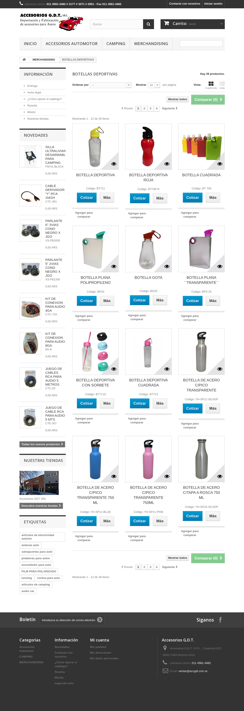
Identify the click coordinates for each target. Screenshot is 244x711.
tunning (27, 578)
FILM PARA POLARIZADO (39, 571)
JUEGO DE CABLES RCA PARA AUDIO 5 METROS (53, 376)
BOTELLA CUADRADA (201, 175)
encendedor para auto (36, 564)
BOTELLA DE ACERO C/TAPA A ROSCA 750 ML (201, 493)
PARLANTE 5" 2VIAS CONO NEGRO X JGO (53, 267)
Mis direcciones (100, 652)
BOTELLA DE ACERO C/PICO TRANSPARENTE (201, 385)
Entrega (32, 85)
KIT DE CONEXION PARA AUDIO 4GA (55, 304)
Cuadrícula (211, 85)
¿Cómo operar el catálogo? (44, 99)
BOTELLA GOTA (148, 278)
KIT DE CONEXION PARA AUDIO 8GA (55, 339)
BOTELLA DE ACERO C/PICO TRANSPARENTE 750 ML (95, 495)
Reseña (32, 105)
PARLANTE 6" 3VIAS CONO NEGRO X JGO (53, 228)
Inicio (30, 43)
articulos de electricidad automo (38, 536)
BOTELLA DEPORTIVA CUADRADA (148, 382)
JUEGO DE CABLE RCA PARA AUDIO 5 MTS (55, 413)
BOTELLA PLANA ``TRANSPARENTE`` (201, 280)
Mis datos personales (104, 658)
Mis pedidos (98, 647)
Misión (31, 112)
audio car (28, 591)
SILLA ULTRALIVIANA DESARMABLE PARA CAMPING (56, 154)
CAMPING (115, 43)
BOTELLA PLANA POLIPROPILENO (95, 280)
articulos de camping (36, 584)
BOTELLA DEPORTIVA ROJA (148, 177)
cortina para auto (48, 578)
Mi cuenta (99, 640)
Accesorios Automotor (71, 43)
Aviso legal (34, 92)
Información (38, 74)
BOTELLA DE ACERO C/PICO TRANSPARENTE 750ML (148, 495)
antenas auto (30, 545)
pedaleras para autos (36, 558)
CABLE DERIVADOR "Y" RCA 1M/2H (55, 191)
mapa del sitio (64, 683)
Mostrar (141, 84)
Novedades (36, 135)
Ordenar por (80, 84)
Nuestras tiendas (38, 118)
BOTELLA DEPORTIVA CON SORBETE (95, 382)
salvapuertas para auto (37, 551)
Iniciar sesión (213, 3)
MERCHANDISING (151, 43)
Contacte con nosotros (184, 3)
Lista (222, 85)
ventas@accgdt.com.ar (193, 671)
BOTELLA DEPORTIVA (95, 175)
